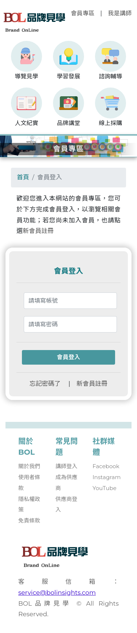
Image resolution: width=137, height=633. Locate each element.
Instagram (106, 477)
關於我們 (29, 466)
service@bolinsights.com (57, 592)
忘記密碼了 (45, 383)
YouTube (104, 488)
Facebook (105, 466)
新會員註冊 (38, 230)
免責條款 (29, 520)
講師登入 (66, 466)
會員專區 (83, 13)
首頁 (23, 177)
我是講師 (120, 13)
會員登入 (68, 357)
